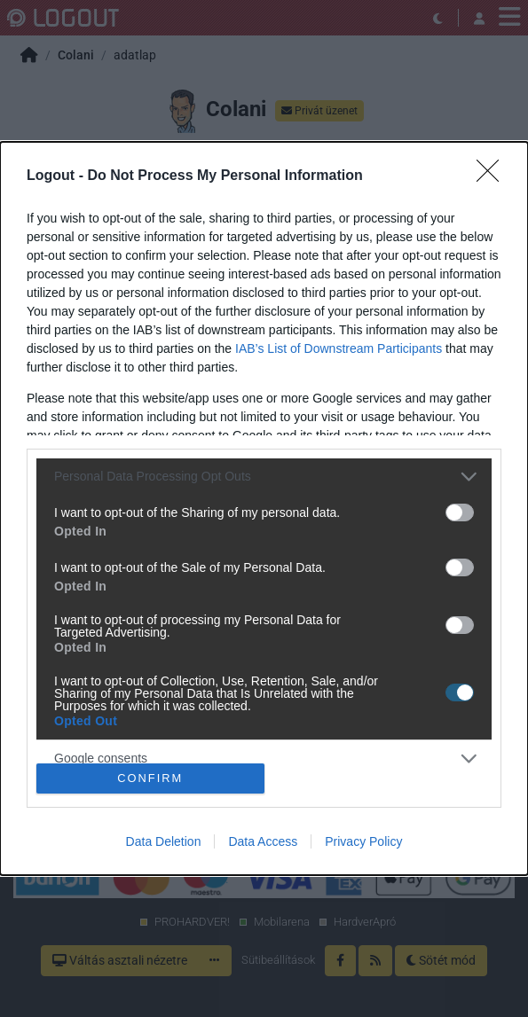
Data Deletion (163, 841)
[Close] (493, 176)
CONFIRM (150, 779)
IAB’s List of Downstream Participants (338, 348)
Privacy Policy (363, 841)
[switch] (459, 512)
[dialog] (264, 508)
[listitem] (264, 476)
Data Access (262, 841)
